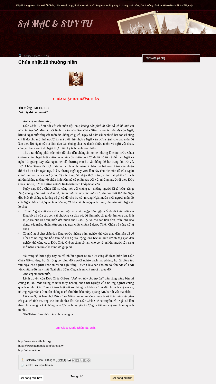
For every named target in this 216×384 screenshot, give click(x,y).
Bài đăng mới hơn (31, 377)
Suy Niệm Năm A (43, 365)
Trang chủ (77, 376)
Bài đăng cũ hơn (122, 377)
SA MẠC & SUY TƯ (55, 23)
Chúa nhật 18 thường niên (47, 62)
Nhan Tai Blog (45, 360)
